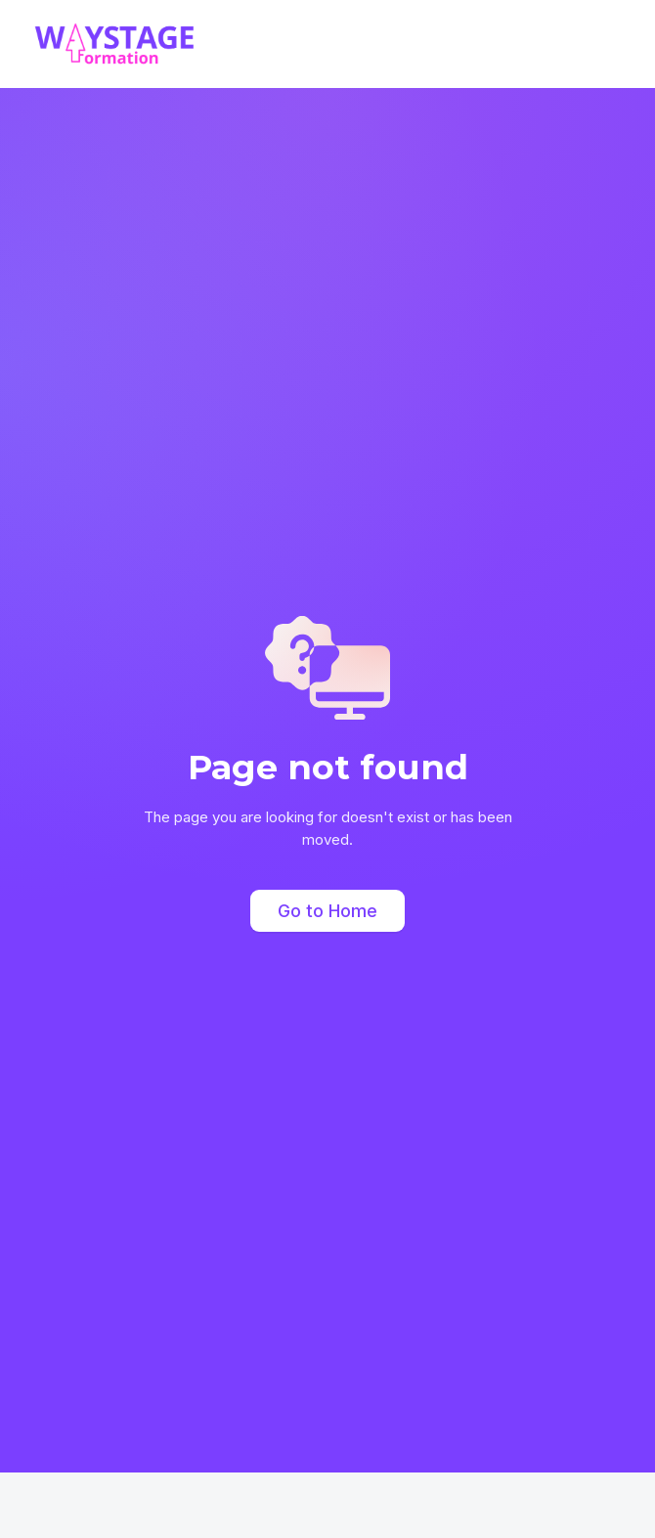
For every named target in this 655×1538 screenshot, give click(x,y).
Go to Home (327, 911)
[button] (610, 44)
